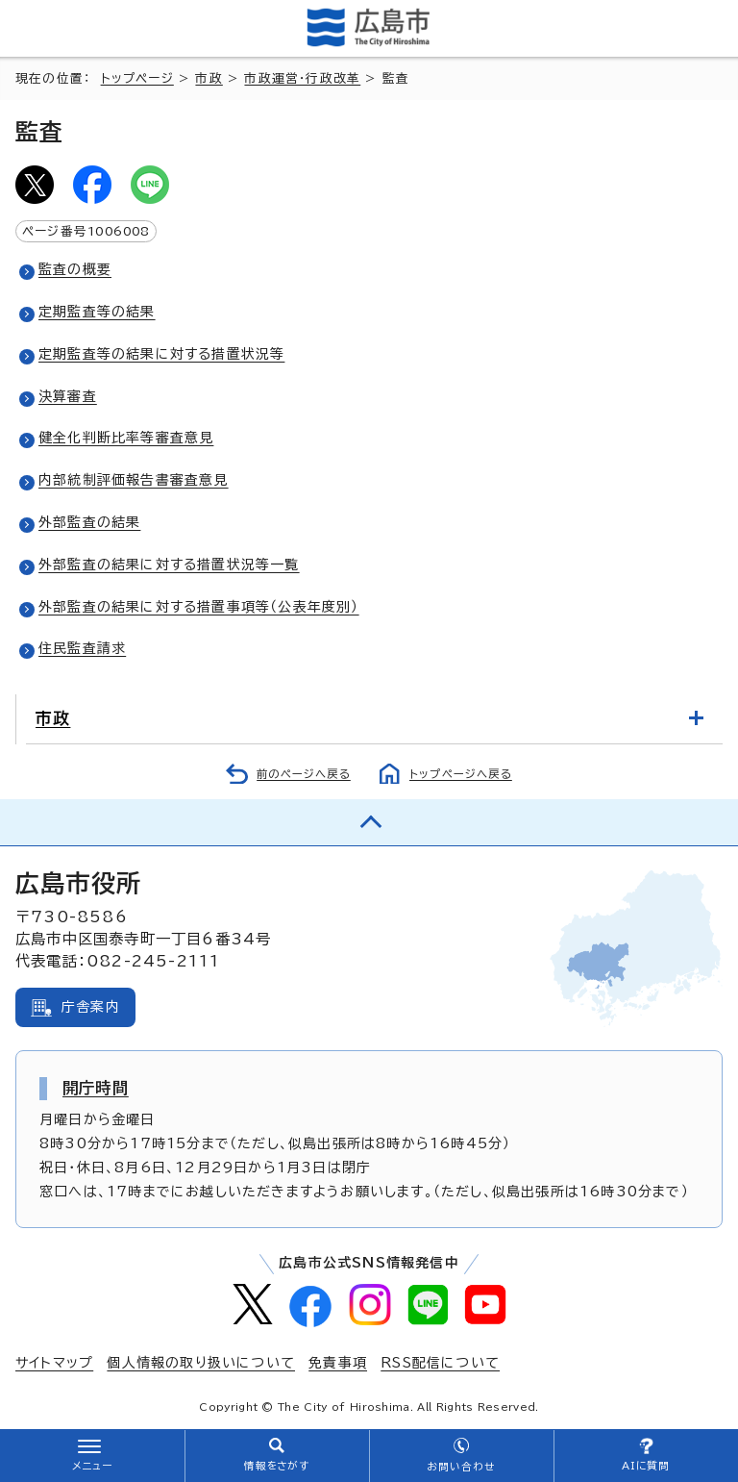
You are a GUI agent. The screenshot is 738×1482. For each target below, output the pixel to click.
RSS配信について (440, 1362)
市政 (208, 78)
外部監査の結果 (89, 522)
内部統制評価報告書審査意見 (133, 480)
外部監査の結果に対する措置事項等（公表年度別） (198, 607)
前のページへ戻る (304, 773)
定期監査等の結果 (97, 311)
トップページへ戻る (460, 773)
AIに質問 (646, 1465)
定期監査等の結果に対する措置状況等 (161, 354)
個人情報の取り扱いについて (201, 1362)
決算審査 (67, 396)
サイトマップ (54, 1362)
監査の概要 (74, 269)
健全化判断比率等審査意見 (125, 437)
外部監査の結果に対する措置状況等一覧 (169, 564)
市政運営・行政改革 (302, 78)
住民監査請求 (82, 648)
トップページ (137, 78)
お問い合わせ (461, 1466)
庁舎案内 (91, 1007)
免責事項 (337, 1362)
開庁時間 (95, 1087)
